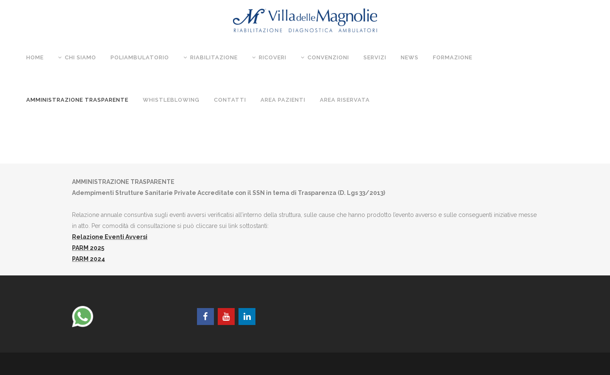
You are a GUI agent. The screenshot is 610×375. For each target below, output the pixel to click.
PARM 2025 (88, 247)
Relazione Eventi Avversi (109, 236)
